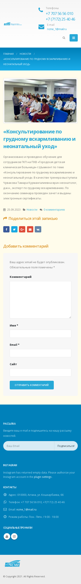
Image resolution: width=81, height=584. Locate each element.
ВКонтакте (38, 229)
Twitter (14, 229)
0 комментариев (54, 209)
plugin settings (43, 476)
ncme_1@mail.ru (26, 509)
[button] (38, 120)
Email (30, 229)
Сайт (13, 364)
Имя (14, 325)
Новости (32, 209)
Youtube (7, 536)
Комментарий (21, 277)
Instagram (14, 536)
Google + (22, 229)
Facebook (6, 229)
